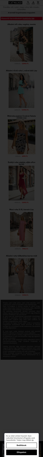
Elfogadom (21, 452)
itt (32, 440)
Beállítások (21, 445)
